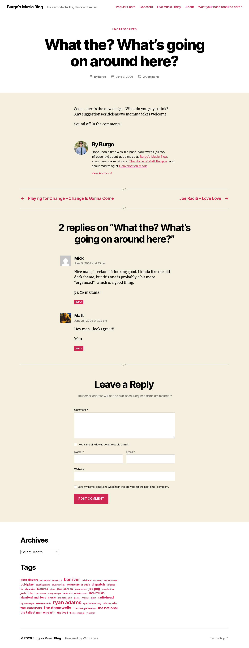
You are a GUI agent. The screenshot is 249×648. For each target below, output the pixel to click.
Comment (81, 410)
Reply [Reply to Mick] (78, 302)
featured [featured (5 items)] (42, 589)
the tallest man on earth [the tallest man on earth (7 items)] (37, 612)
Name (79, 452)
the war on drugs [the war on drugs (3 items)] (77, 613)
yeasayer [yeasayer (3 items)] (91, 613)
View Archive (102, 173)
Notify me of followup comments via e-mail (103, 444)
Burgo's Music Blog (25, 7)
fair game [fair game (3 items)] (111, 585)
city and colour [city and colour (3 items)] (110, 580)
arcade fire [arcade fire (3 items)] (57, 580)
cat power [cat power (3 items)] (97, 580)
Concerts (146, 7)
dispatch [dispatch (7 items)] (98, 584)
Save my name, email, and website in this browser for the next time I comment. (123, 486)
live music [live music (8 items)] (97, 593)
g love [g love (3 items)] (52, 589)
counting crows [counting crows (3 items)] (43, 585)
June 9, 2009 (124, 76)
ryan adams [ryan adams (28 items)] (67, 602)
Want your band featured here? (220, 7)
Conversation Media (133, 166)
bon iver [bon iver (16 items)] (72, 579)
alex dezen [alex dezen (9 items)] (29, 580)
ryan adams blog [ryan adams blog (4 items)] (92, 603)
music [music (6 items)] (52, 597)
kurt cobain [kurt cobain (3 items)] (41, 593)
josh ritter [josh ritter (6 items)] (27, 593)
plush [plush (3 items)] (93, 598)
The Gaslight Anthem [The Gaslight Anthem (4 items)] (84, 608)
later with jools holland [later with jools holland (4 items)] (75, 593)
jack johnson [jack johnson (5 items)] (65, 589)
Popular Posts (125, 7)
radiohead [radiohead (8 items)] (106, 597)
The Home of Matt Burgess (148, 161)
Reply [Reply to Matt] (78, 348)
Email (130, 452)
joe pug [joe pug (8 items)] (94, 589)
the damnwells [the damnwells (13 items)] (57, 607)
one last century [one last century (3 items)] (65, 598)
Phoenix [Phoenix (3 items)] (85, 598)
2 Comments (151, 76)
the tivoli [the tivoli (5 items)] (62, 612)
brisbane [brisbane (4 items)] (86, 580)
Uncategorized (124, 29)
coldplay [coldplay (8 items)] (27, 584)
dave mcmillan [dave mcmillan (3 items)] (58, 585)
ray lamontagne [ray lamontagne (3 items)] (27, 603)
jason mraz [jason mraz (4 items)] (81, 589)
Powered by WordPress (81, 638)
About (189, 7)
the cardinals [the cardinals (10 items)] (31, 608)
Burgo (102, 76)
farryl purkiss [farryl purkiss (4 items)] (27, 589)
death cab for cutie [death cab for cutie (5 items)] (78, 584)
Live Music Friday (169, 7)
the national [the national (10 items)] (108, 608)
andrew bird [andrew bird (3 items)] (45, 580)
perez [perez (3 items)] (77, 598)
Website (79, 469)
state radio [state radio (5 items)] (110, 603)
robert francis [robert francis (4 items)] (43, 603)
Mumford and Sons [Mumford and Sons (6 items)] (33, 597)
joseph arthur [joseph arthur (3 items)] (108, 589)
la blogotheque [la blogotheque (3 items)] (54, 593)
